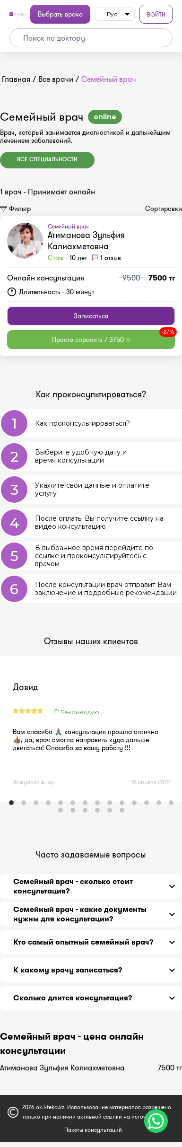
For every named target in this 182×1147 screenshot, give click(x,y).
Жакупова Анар (33, 782)
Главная (16, 79)
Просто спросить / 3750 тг (113, 337)
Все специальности (47, 160)
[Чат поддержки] (156, 1121)
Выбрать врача (60, 14)
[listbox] (115, 14)
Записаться (91, 316)
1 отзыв (110, 258)
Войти (156, 14)
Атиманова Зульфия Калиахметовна (86, 241)
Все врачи (55, 79)
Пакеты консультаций (93, 1130)
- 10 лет (67, 258)
